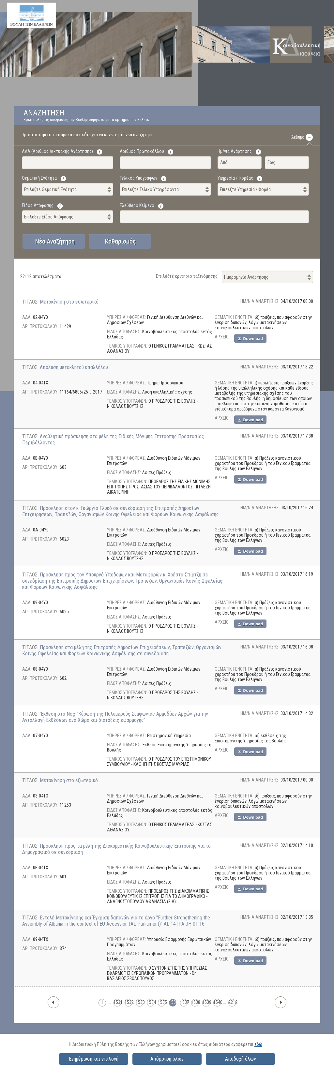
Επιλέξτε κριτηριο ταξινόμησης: (187, 276)
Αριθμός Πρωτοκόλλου (142, 151)
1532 (128, 1002)
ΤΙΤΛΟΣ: (31, 302)
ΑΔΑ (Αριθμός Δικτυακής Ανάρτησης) (57, 151)
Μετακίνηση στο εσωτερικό (69, 302)
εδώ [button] (258, 1044)
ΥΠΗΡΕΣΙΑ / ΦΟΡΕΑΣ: (126, 317)
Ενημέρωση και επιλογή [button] (93, 1059)
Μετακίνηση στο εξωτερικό (69, 780)
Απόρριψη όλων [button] (167, 1059)
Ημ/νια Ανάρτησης (235, 151)
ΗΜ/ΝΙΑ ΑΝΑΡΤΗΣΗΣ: (260, 301)
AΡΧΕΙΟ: (222, 336)
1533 (139, 1002)
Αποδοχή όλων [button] (240, 1059)
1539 (206, 1002)
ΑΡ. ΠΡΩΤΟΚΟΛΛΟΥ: (40, 326)
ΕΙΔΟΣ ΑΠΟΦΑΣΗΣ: (124, 331)
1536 (172, 1002)
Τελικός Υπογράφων (138, 178)
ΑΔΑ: (27, 317)
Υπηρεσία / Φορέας (235, 178)
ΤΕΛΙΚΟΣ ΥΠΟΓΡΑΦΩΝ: (127, 346)
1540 (217, 1002)
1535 (161, 1002)
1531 (117, 1002)
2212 (232, 1002)
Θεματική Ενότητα (39, 178)
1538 (195, 1002)
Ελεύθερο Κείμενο (137, 205)
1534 (150, 1002)
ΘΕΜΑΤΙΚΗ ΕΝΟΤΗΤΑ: (234, 317)
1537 (184, 1002)
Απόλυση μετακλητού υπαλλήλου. (74, 367)
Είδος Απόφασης (37, 205)
